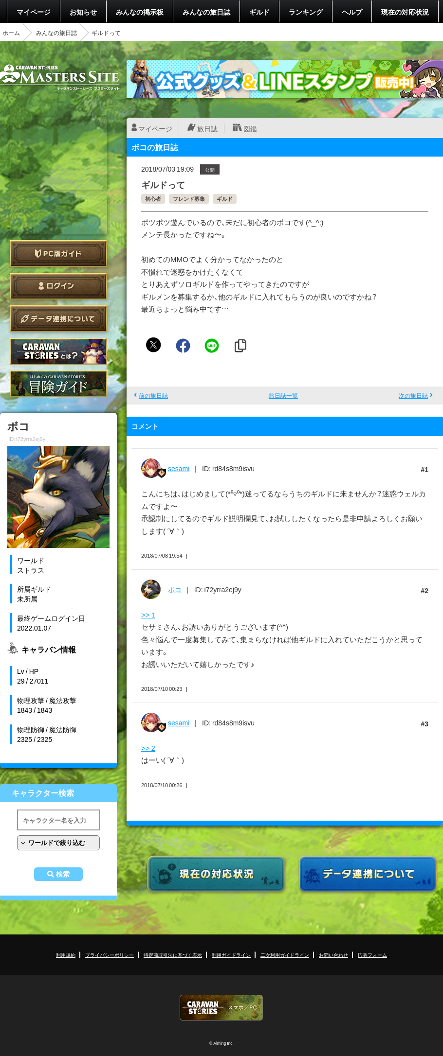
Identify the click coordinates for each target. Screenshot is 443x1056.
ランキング (306, 12)
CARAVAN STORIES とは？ (58, 351)
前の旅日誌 (153, 395)
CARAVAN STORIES (221, 1008)
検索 (63, 874)
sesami (178, 468)
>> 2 (148, 747)
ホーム (11, 32)
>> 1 (148, 614)
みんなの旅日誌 (206, 12)
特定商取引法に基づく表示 (173, 954)
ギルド (259, 12)
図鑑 (250, 128)
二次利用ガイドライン (284, 954)
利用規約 (65, 954)
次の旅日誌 (413, 395)
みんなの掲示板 (140, 12)
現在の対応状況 (405, 12)
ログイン (58, 286)
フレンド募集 (189, 198)
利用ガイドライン (231, 954)
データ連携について (58, 318)
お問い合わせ (333, 954)
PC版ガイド (58, 253)
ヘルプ (352, 12)
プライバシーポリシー (109, 954)
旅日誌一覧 (283, 395)
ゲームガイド (58, 383)
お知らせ (83, 12)
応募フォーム (372, 954)
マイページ (34, 12)
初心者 (153, 198)
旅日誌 (207, 128)
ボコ (175, 589)
